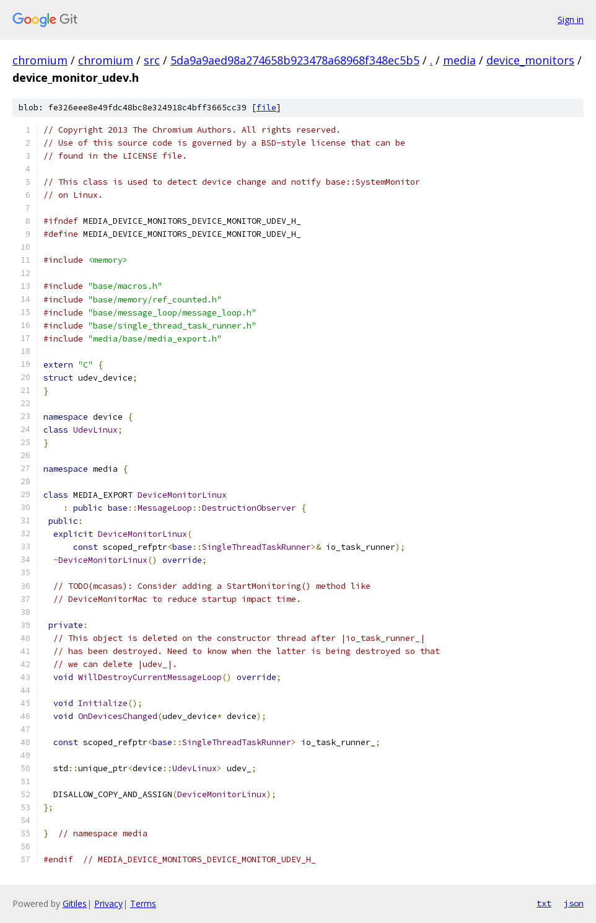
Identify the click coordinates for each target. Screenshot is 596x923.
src (152, 60)
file (266, 107)
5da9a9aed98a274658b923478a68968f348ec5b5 (294, 60)
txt (544, 903)
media (459, 60)
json (574, 903)
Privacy (108, 903)
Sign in (571, 19)
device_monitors (530, 60)
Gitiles (75, 903)
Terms (143, 903)
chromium (40, 60)
